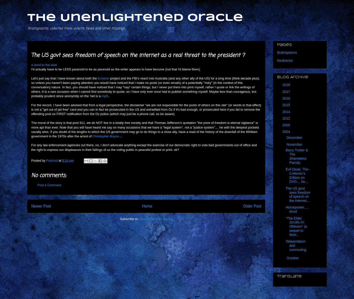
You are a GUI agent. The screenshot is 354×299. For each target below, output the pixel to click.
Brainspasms (287, 52)
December (294, 138)
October (293, 258)
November (294, 144)
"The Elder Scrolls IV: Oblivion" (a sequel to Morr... (296, 226)
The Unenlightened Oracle (135, 18)
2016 (286, 98)
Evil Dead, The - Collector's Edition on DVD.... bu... (298, 175)
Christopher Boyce (105, 136)
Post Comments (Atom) (156, 219)
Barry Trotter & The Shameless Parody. (297, 156)
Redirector (285, 61)
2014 (286, 112)
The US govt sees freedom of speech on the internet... (298, 194)
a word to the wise (44, 65)
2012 (286, 118)
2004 (286, 132)
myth (105, 96)
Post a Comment (49, 185)
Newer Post (41, 206)
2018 (286, 85)
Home (147, 206)
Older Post (252, 206)
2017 (286, 92)
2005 (286, 125)
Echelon (103, 78)
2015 (286, 105)
